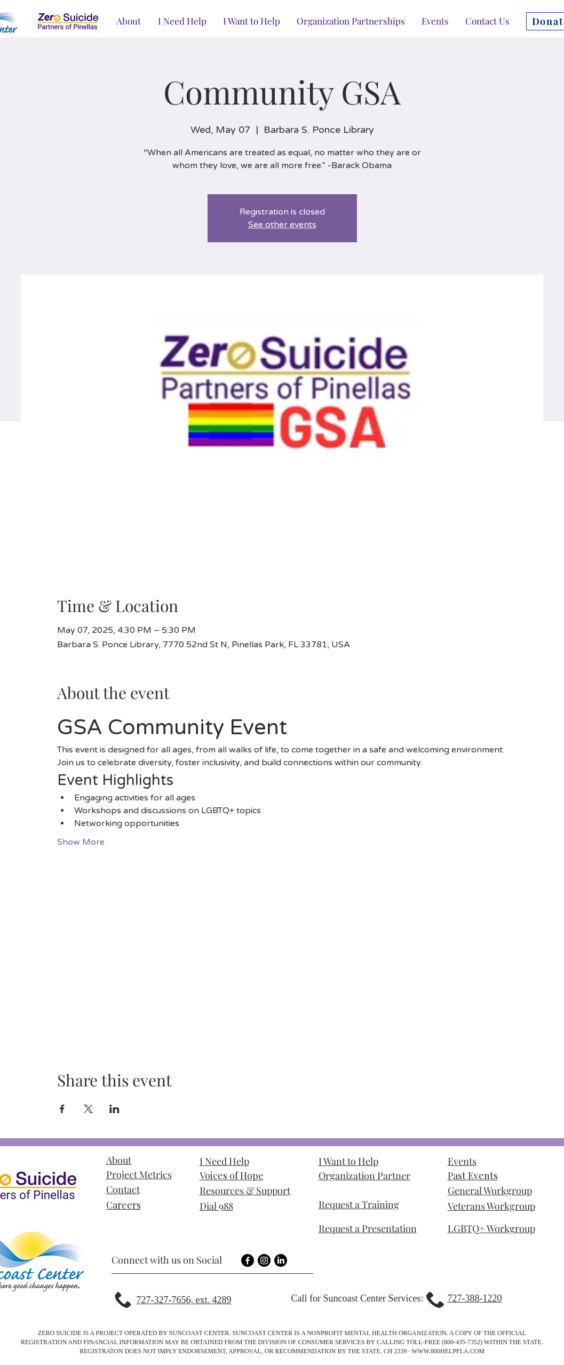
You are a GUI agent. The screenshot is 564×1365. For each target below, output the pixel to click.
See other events (282, 224)
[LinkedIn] (280, 1260)
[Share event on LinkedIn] (114, 1109)
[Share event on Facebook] (62, 1109)
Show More (81, 842)
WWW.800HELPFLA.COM (447, 1351)
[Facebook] (247, 1260)
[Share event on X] (88, 1109)
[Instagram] (264, 1260)
